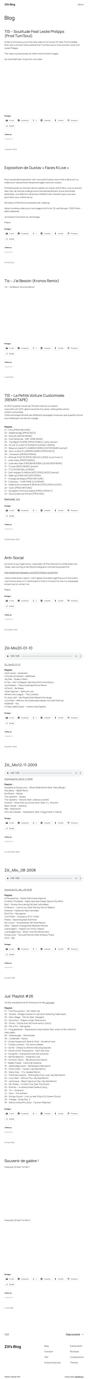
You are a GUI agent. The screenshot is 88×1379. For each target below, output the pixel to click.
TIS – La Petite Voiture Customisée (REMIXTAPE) (34, 397)
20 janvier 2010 (10, 747)
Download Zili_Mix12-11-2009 (18, 778)
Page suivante (75, 1334)
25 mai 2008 (9, 1142)
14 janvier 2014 (10, 149)
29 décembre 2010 (11, 539)
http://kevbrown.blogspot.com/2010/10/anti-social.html (31, 572)
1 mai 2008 (8, 1308)
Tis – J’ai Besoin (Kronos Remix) (31, 281)
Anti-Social (14, 558)
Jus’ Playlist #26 (18, 996)
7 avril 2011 (9, 377)
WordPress (79, 1377)
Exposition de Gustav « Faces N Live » (36, 168)
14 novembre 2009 (11, 852)
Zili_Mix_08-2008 (20, 870)
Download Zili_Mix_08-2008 (18, 889)
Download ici (12, 499)
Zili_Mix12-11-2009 (20, 765)
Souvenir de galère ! (21, 1161)
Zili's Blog (9, 4)
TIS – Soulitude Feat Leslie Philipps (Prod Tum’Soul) (34, 33)
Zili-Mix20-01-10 (18, 648)
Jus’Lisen (50, 1002)
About (81, 4)
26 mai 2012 (9, 262)
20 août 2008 (9, 978)
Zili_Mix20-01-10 (12, 664)
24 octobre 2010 (11, 630)
